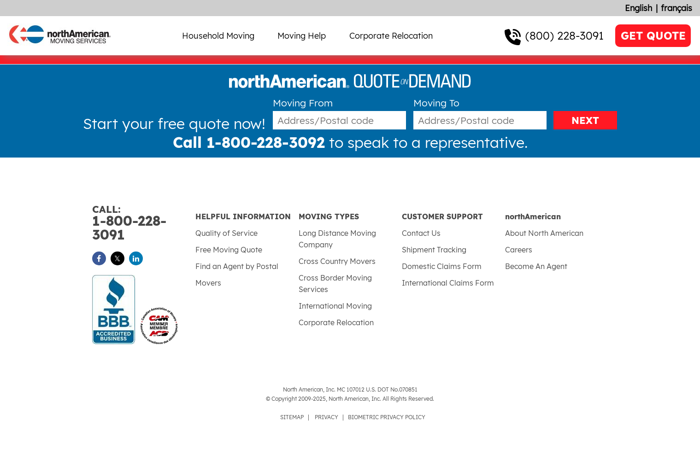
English (638, 8)
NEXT (585, 120)
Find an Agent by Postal (236, 266)
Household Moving (218, 35)
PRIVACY (326, 417)
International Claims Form (448, 282)
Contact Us (421, 233)
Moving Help (301, 35)
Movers (208, 282)
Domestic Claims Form (442, 266)
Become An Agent (536, 266)
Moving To (436, 103)
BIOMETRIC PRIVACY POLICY (386, 417)
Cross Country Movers (337, 261)
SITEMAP (292, 417)
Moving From (303, 103)
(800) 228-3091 (564, 35)
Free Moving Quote (228, 249)
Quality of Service (226, 233)
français (676, 8)
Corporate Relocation (391, 35)
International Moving (335, 305)
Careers (518, 249)
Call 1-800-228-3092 (249, 142)
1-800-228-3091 (143, 223)
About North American (544, 233)
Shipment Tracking (434, 249)
